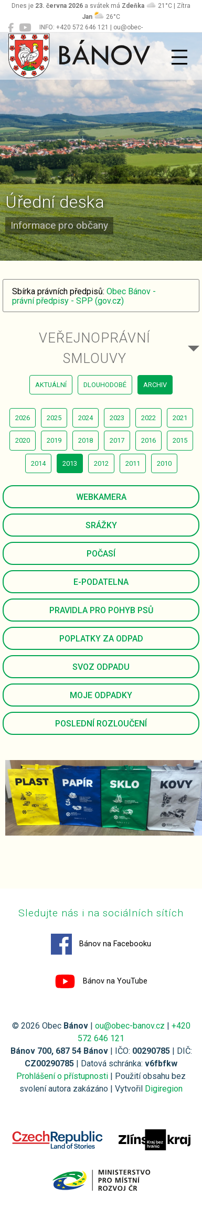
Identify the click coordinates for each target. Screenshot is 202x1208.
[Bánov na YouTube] (25, 28)
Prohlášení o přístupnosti (62, 1076)
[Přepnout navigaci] (179, 57)
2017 (117, 440)
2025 (54, 418)
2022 (148, 418)
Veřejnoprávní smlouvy (95, 348)
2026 (22, 418)
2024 (85, 418)
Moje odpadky (101, 695)
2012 (101, 463)
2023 (117, 418)
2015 (180, 440)
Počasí (101, 554)
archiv (155, 385)
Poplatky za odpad (101, 639)
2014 (38, 463)
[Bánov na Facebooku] (11, 28)
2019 (54, 440)
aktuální (51, 385)
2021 (180, 418)
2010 (164, 463)
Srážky (101, 525)
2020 (22, 440)
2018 (85, 440)
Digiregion (164, 1089)
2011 (132, 463)
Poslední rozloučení (101, 724)
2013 (69, 463)
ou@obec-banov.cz (130, 1026)
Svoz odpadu (101, 667)
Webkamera (101, 497)
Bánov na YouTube (101, 981)
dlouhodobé (104, 385)
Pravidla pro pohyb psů (101, 610)
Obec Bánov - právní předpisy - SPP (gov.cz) (84, 296)
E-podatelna (101, 582)
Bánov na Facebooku (101, 944)
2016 (148, 440)
